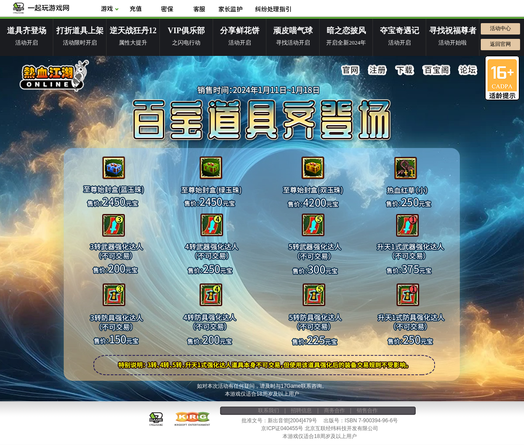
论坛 (468, 70)
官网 (351, 70)
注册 (378, 70)
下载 (405, 70)
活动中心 (500, 28)
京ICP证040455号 (282, 428)
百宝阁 (436, 70)
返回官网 (500, 44)
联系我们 (268, 410)
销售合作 (367, 410)
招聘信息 (301, 410)
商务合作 (334, 410)
